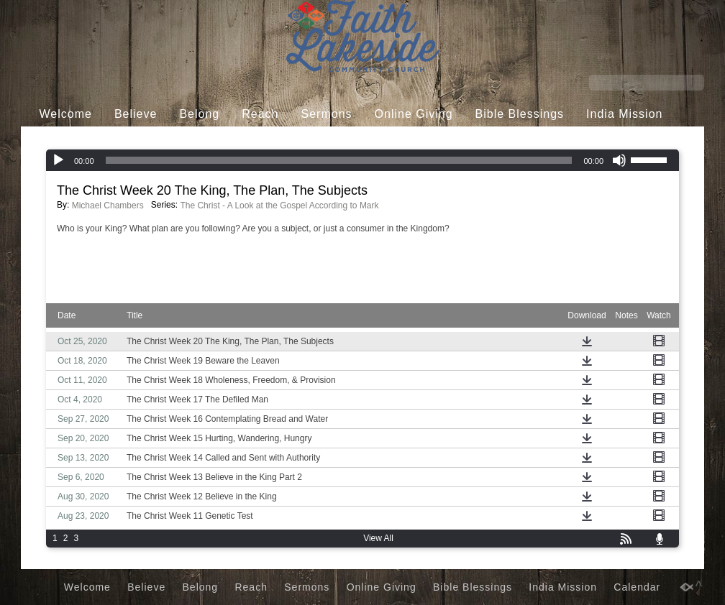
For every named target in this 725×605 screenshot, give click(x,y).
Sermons (326, 114)
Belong (199, 114)
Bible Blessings (520, 114)
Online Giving (414, 114)
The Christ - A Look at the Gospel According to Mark (279, 205)
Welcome (66, 114)
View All (378, 538)
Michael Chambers (108, 205)
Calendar (351, 141)
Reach (260, 114)
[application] (362, 160)
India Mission (624, 114)
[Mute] (619, 160)
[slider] (339, 160)
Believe (135, 114)
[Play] (58, 160)
